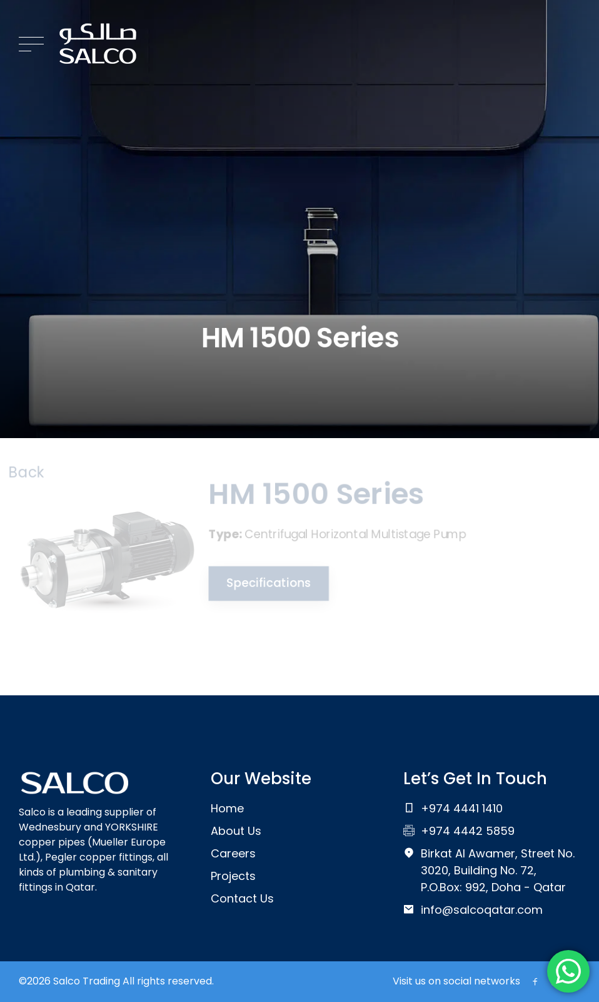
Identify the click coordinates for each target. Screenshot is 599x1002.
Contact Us (242, 898)
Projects (233, 876)
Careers (233, 853)
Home (227, 808)
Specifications (266, 583)
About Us (236, 831)
